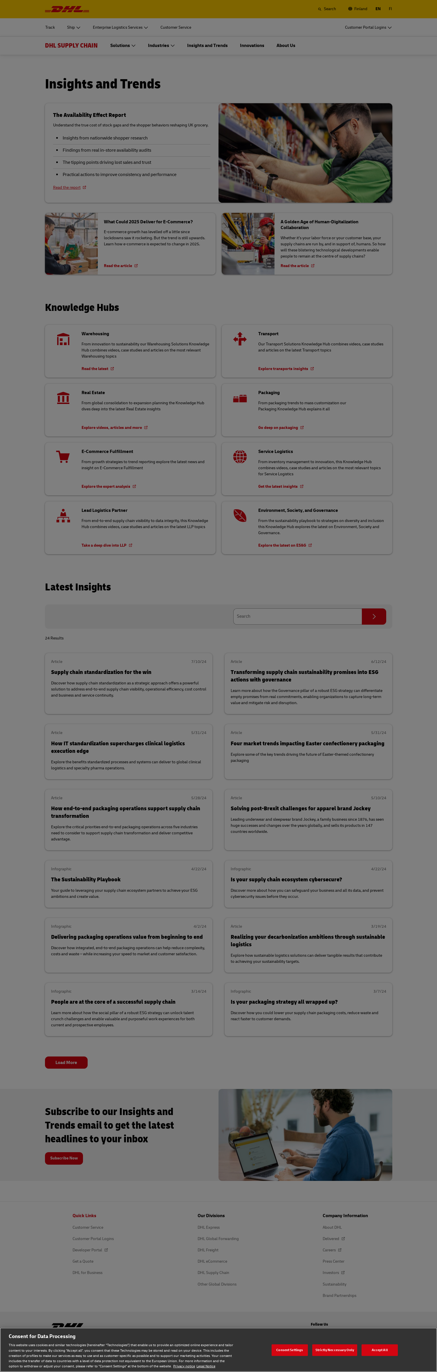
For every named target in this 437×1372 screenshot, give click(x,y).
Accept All (380, 1350)
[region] (218, 1350)
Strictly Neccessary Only (334, 1350)
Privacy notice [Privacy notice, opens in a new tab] (184, 1366)
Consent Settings (289, 1350)
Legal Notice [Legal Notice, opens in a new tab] (205, 1366)
